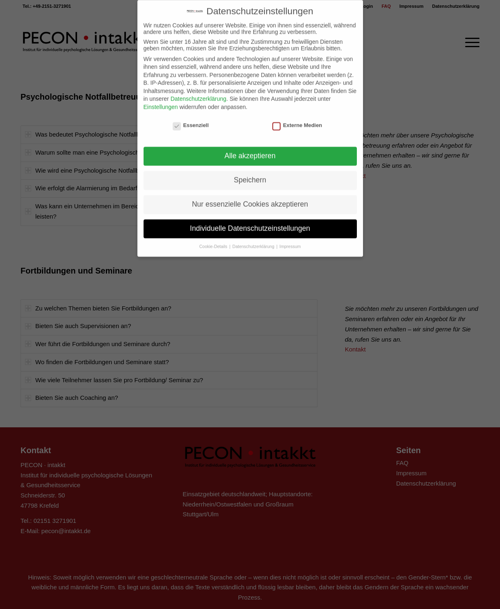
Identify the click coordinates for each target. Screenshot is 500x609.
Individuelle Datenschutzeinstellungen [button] (250, 220)
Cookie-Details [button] (213, 237)
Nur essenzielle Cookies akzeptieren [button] (250, 196)
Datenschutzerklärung (198, 90)
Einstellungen (161, 98)
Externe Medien (297, 117)
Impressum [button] (290, 237)
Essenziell (191, 117)
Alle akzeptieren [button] (250, 147)
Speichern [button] (250, 171)
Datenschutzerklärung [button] (254, 237)
